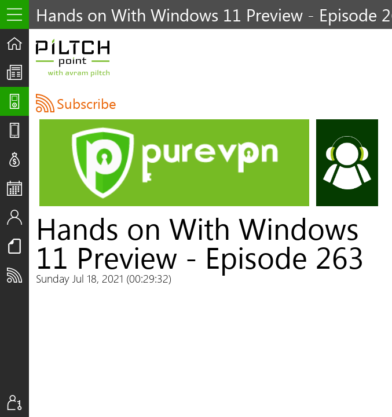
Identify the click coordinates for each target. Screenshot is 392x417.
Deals (18, 159)
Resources (18, 246)
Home (18, 43)
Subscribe (18, 275)
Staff (18, 217)
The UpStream (18, 72)
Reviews (18, 130)
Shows (18, 101)
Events (18, 188)
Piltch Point (72, 58)
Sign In (18, 402)
